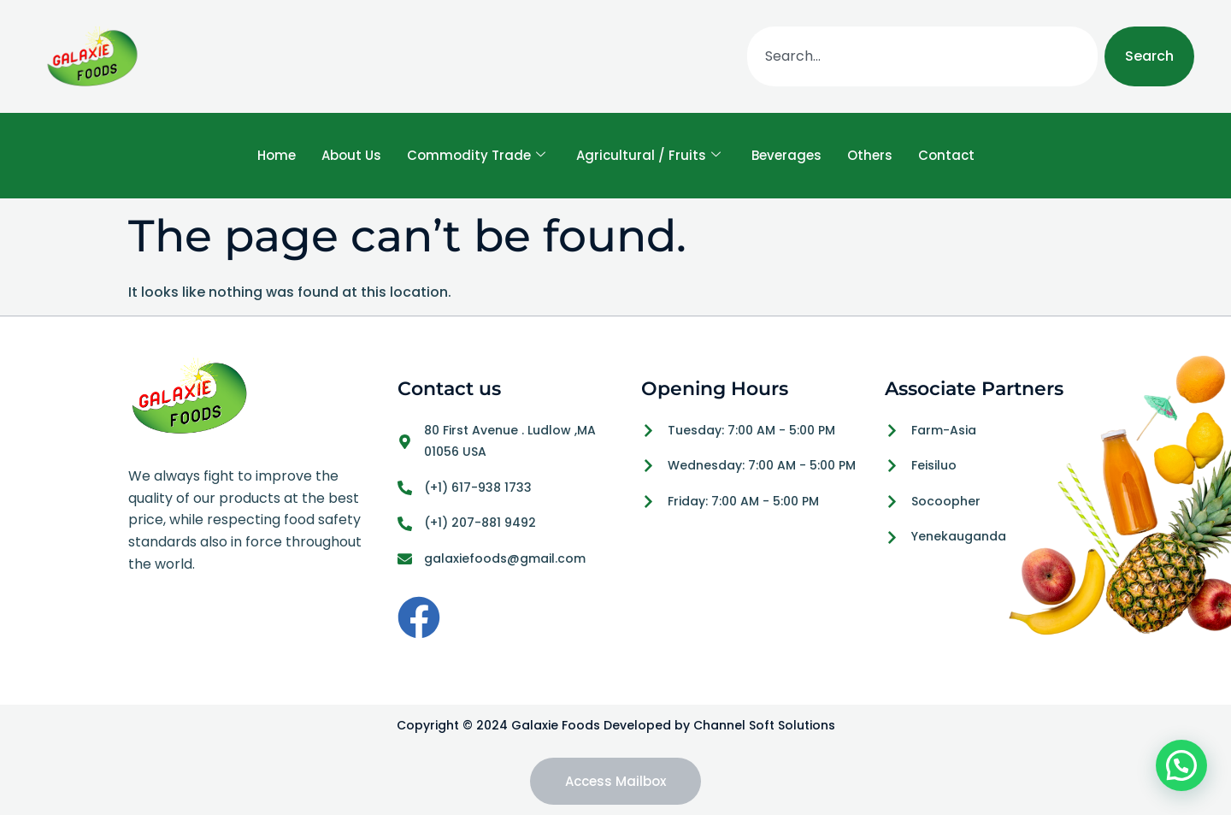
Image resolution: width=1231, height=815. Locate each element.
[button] (1181, 765)
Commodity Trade (476, 156)
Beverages (786, 155)
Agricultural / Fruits (648, 156)
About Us (351, 155)
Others (869, 155)
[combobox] (922, 56)
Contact (946, 155)
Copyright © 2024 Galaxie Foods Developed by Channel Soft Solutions (616, 725)
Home (276, 155)
